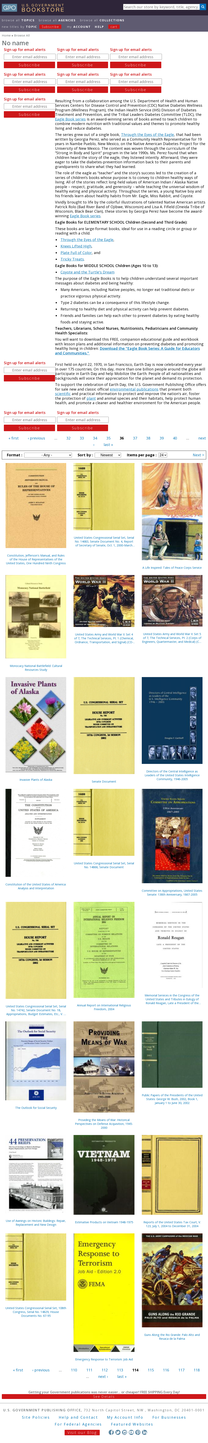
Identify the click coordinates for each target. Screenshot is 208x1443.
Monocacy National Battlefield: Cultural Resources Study (36, 668)
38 (148, 438)
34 (95, 438)
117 (181, 1370)
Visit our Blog (82, 1432)
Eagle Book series (70, 119)
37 (135, 438)
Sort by (85, 454)
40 (175, 438)
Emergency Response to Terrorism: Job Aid (104, 1359)
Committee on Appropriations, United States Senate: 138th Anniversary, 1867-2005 (172, 892)
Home (6, 35)
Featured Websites (132, 1424)
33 (82, 438)
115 (151, 1370)
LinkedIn (144, 1432)
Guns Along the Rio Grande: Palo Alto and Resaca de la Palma (172, 1337)
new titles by (34, 27)
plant (91, 398)
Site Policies (36, 1417)
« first (14, 438)
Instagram (124, 1432)
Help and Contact (78, 1417)
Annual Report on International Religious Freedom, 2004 (104, 1007)
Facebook (111, 1432)
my (79, 27)
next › (103, 1376)
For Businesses (169, 1417)
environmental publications (134, 389)
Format (14, 454)
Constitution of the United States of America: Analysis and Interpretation (35, 886)
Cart (113, 27)
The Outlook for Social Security (36, 1108)
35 (108, 438)
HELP (99, 27)
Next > (198, 454)
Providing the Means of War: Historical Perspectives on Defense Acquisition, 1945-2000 (104, 1124)
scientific (63, 393)
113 (120, 1370)
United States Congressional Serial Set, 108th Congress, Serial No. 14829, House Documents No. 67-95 (35, 1312)
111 (89, 1370)
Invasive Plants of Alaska (36, 780)
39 (162, 438)
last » (108, 444)
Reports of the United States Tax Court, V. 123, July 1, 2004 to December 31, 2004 (172, 1224)
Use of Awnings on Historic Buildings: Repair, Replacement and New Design (36, 1223)
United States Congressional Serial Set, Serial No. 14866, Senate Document (104, 865)
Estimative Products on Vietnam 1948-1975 (104, 1222)
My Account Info (125, 1417)
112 (105, 1370)
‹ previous (36, 438)
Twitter (117, 1432)
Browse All (18, 20)
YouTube (131, 1432)
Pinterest (137, 1432)
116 (166, 1370)
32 (68, 438)
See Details (104, 1396)
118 (197, 1370)
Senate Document (104, 781)
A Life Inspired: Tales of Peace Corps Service (172, 568)
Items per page (141, 454)
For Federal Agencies (78, 1424)
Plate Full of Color (76, 252)
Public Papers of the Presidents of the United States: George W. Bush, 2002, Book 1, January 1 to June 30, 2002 (172, 1099)
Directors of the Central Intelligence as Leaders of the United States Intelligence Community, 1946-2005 (172, 775)
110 (74, 1370)
